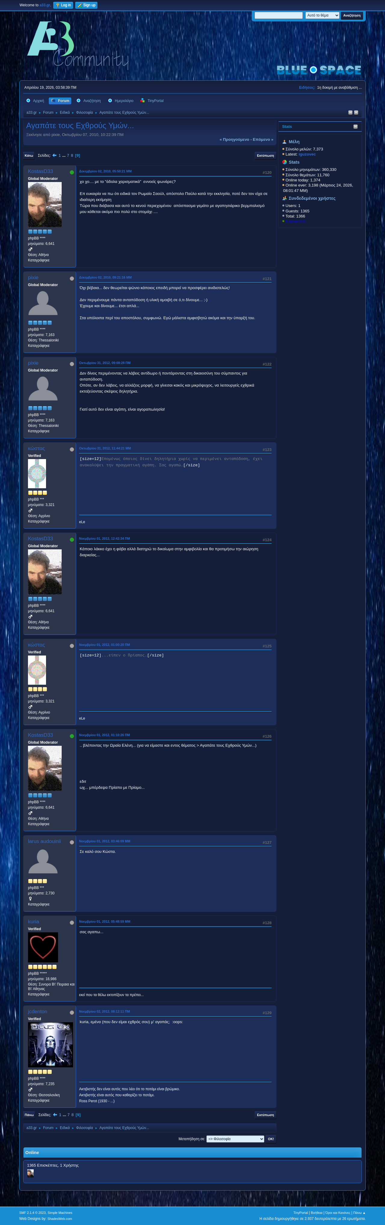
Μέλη (294, 141)
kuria (33, 921)
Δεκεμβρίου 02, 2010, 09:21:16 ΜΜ (105, 277)
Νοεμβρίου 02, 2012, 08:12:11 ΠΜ (104, 1011)
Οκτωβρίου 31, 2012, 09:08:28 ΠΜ (105, 363)
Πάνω (29, 1115)
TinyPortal (301, 1212)
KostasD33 (295, 221)
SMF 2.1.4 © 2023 (32, 1212)
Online (32, 1152)
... (64, 155)
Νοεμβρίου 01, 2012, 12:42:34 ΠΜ (104, 538)
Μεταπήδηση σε (191, 1139)
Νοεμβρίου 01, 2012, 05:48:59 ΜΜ (104, 921)
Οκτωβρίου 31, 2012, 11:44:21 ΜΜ (105, 448)
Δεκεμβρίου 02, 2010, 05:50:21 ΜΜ (105, 171)
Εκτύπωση (265, 155)
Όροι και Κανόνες (337, 1212)
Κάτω (29, 155)
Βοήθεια (316, 1212)
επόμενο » (263, 139)
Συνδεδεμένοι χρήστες (312, 198)
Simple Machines (60, 1212)
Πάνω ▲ (359, 1212)
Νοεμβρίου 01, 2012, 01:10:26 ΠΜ (104, 735)
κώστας (36, 448)
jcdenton (37, 1011)
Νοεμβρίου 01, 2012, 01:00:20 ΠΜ (104, 644)
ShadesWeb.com (60, 1218)
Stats (287, 126)
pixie (33, 277)
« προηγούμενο (234, 139)
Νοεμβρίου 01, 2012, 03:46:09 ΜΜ (104, 841)
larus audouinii (44, 841)
